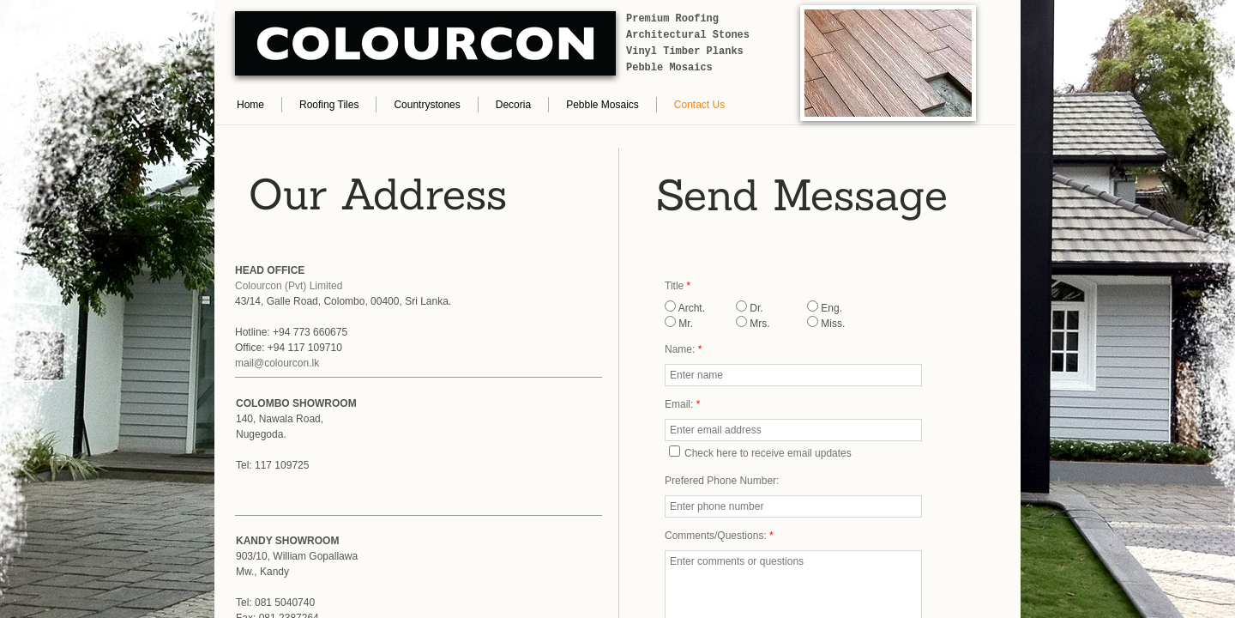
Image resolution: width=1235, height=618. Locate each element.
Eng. (824, 308)
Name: (683, 349)
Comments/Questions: (719, 536)
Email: (682, 404)
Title (677, 286)
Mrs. (753, 324)
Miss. (826, 324)
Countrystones (427, 105)
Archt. (685, 308)
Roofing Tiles (328, 105)
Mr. (679, 324)
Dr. (749, 308)
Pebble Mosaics (602, 105)
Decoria (513, 105)
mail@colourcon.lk (277, 363)
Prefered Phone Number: (722, 481)
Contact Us (699, 105)
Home (250, 105)
